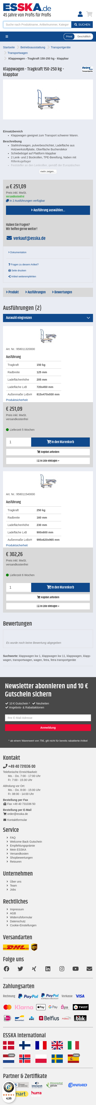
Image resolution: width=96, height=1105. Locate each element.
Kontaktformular (15, 819)
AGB (13, 913)
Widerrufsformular (21, 917)
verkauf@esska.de (25, 238)
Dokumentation (17, 252)
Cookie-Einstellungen (23, 925)
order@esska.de (15, 813)
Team (13, 885)
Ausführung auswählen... (48, 210)
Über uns (15, 881)
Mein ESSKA (18, 849)
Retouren (16, 861)
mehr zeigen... (48, 171)
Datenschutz (18, 921)
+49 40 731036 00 (19, 766)
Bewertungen (62, 292)
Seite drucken (17, 270)
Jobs (13, 889)
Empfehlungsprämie (22, 845)
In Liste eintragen (48, 461)
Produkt (12, 292)
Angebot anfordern (48, 452)
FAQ (13, 837)
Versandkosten (19, 853)
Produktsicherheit (17, 400)
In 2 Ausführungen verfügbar (25, 200)
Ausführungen (35, 292)
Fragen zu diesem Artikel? (23, 264)
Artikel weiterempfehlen (22, 276)
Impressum (17, 909)
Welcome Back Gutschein (26, 841)
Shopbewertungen (21, 857)
